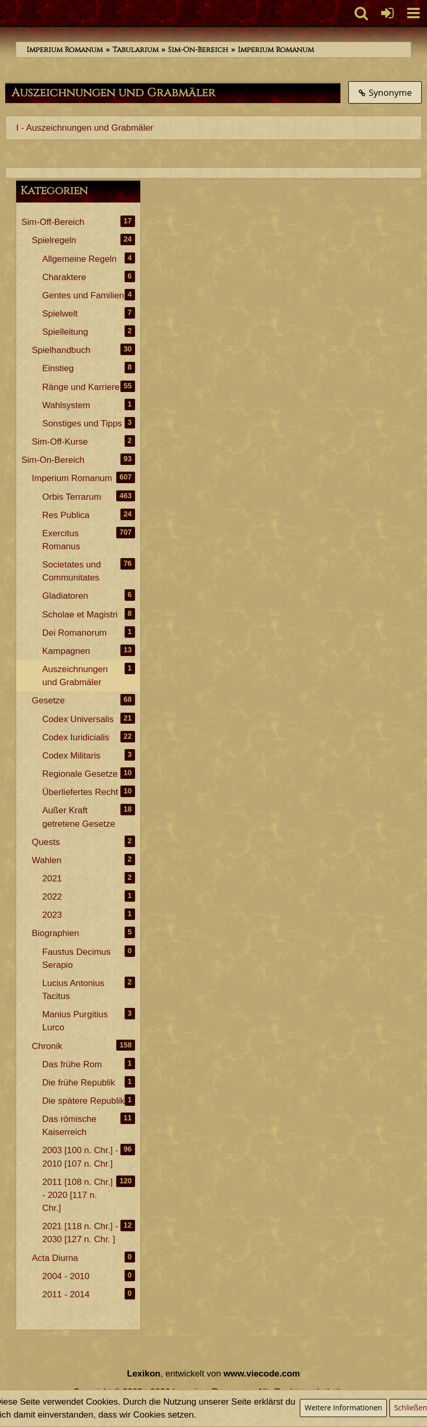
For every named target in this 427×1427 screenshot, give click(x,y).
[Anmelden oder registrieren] (387, 13)
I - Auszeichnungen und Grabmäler (84, 128)
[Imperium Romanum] (5, 13)
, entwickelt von (213, 1374)
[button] (413, 13)
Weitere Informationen (343, 1407)
